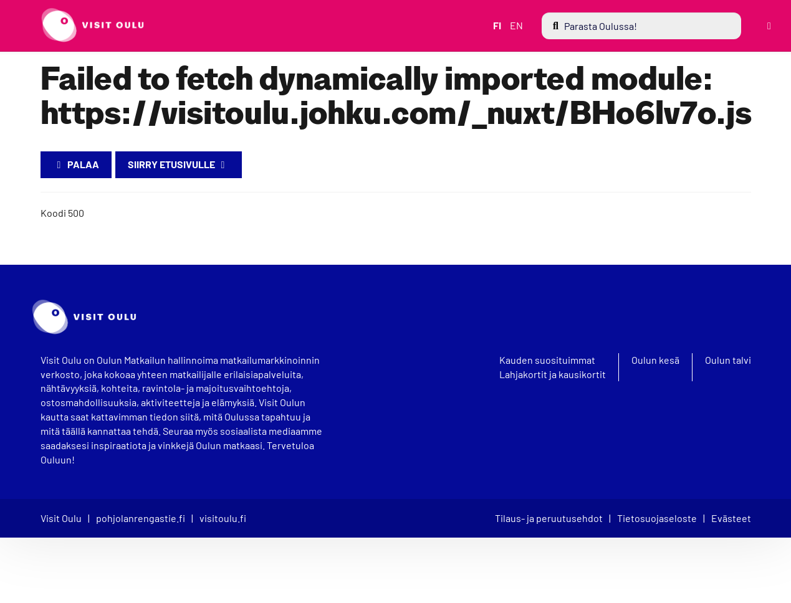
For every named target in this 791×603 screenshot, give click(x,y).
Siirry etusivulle (178, 164)
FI (496, 25)
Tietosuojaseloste (657, 518)
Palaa (76, 164)
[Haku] (640, 25)
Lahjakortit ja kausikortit (552, 374)
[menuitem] (640, 25)
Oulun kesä (655, 360)
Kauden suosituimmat (547, 360)
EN (515, 25)
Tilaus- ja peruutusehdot (549, 518)
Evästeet (731, 518)
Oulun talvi (728, 360)
